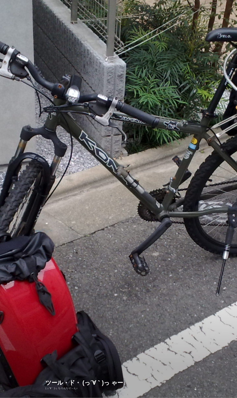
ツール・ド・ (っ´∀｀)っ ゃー (84, 382)
